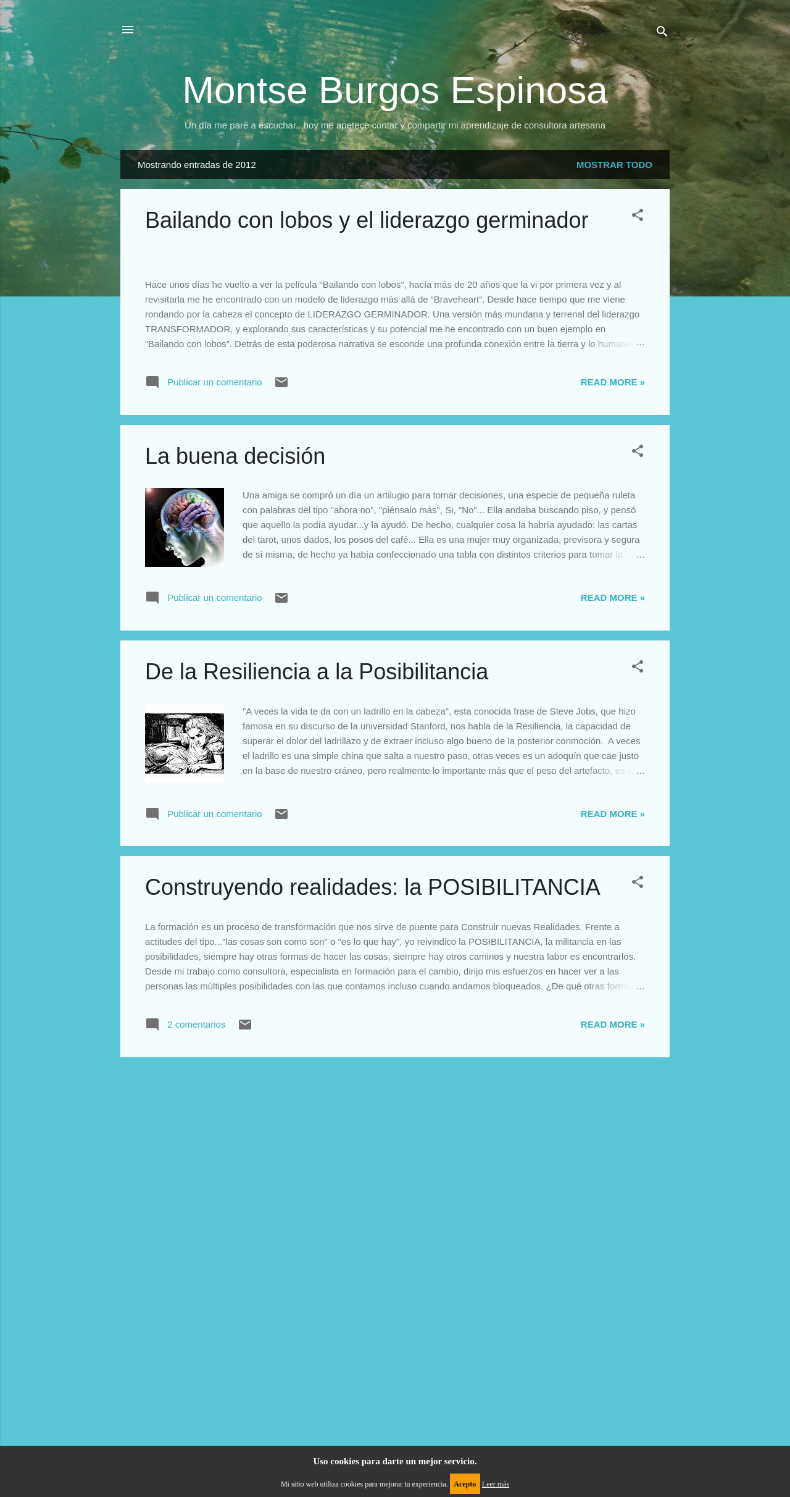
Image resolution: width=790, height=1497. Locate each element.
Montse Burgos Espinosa (394, 90)
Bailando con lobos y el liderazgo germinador (366, 220)
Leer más (495, 1484)
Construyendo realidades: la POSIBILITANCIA (373, 1241)
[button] (637, 217)
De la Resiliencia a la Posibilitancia (316, 1025)
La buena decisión (235, 810)
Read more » (613, 736)
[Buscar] (662, 33)
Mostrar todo (614, 164)
